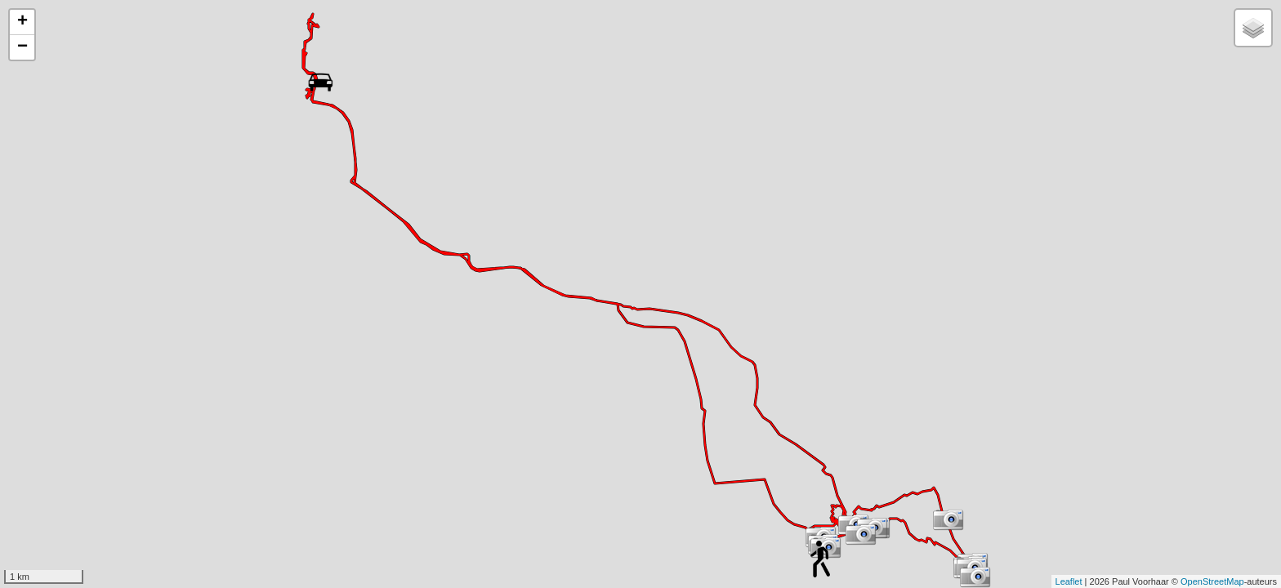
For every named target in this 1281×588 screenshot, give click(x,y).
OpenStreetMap (1212, 581)
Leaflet (1069, 581)
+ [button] (22, 22)
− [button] (22, 47)
